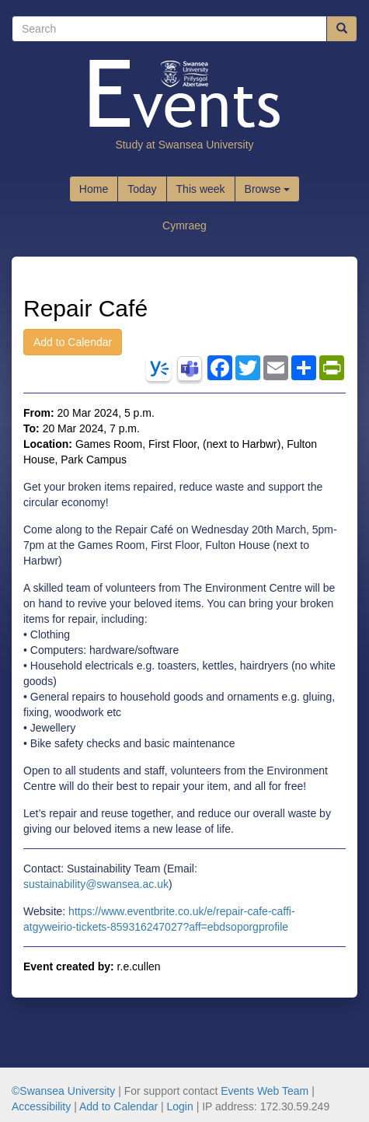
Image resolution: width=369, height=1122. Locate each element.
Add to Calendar (72, 342)
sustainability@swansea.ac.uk (96, 884)
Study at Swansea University (184, 144)
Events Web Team (264, 1091)
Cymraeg (184, 225)
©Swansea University (63, 1091)
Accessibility (41, 1106)
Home (93, 189)
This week (200, 189)
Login (180, 1106)
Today (141, 189)
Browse (268, 189)
